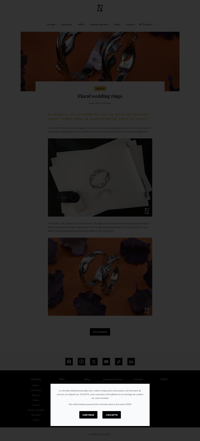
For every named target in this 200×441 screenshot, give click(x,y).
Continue (88, 414)
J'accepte (112, 414)
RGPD (128, 404)
